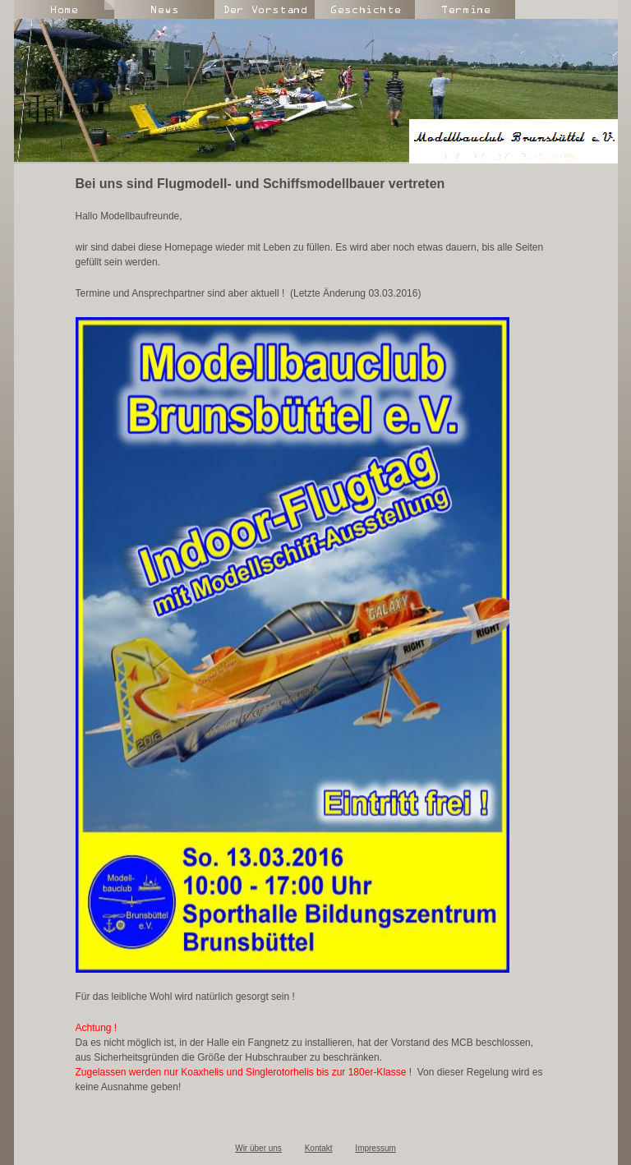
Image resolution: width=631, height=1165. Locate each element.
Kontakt (319, 1148)
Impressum (375, 1148)
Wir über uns (258, 1148)
